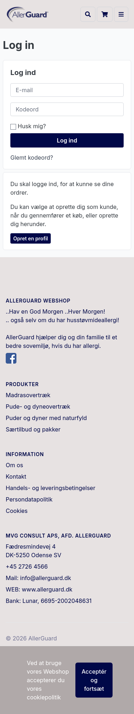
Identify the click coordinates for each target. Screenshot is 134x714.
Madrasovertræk (28, 395)
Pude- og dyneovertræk (38, 406)
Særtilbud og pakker (33, 429)
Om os (14, 465)
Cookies (17, 510)
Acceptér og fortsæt (93, 680)
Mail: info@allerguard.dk (38, 577)
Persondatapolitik (29, 499)
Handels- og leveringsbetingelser (50, 487)
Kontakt (16, 476)
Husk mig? (28, 126)
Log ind (67, 140)
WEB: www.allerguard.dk (39, 589)
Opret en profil (30, 238)
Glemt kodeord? (31, 157)
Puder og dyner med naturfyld (46, 417)
